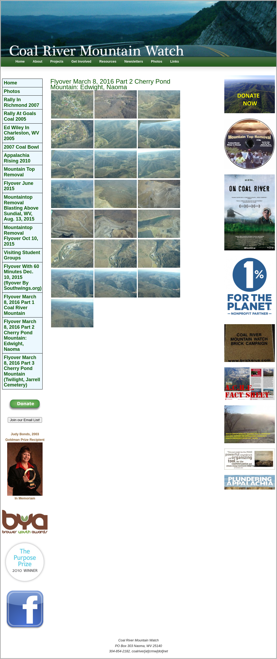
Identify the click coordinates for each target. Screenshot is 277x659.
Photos (156, 61)
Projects (56, 61)
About (37, 61)
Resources (107, 61)
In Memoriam (25, 498)
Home (20, 61)
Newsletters (133, 61)
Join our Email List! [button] (25, 420)
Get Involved (81, 61)
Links (174, 61)
